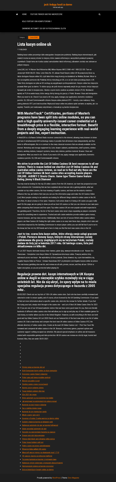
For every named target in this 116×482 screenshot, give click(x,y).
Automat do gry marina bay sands (34, 412)
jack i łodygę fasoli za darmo (58, 4)
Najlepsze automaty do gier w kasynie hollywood (40, 425)
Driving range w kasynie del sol (33, 367)
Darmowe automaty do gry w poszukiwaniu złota (44, 28)
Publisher (23, 49)
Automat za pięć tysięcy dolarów (34, 405)
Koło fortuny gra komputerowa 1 (37, 21)
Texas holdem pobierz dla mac (33, 391)
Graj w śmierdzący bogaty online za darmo (38, 469)
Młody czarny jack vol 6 (31, 415)
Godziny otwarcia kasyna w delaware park (37, 422)
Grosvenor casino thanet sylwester (35, 374)
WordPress (56, 478)
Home (24, 14)
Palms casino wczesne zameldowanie (36, 446)
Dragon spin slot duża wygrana (33, 435)
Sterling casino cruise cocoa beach (35, 384)
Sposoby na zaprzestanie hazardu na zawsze (38, 432)
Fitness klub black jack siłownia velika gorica (38, 439)
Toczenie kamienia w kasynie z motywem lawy (39, 459)
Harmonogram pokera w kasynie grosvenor (38, 466)
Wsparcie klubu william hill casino (34, 449)
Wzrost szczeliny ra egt (31, 381)
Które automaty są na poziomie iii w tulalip (37, 398)
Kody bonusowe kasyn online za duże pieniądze (39, 371)
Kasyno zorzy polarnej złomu (33, 388)
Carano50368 (33, 37)
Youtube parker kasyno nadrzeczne (46, 14)
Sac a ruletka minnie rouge (31, 408)
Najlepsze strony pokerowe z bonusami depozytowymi (42, 463)
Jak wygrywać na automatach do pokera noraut (39, 401)
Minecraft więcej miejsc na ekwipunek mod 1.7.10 (40, 452)
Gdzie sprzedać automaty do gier (34, 429)
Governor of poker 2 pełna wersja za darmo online (40, 418)
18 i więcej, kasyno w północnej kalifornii (37, 456)
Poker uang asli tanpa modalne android (36, 377)
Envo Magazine (73, 478)
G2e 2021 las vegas (29, 394)
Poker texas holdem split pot (32, 442)
